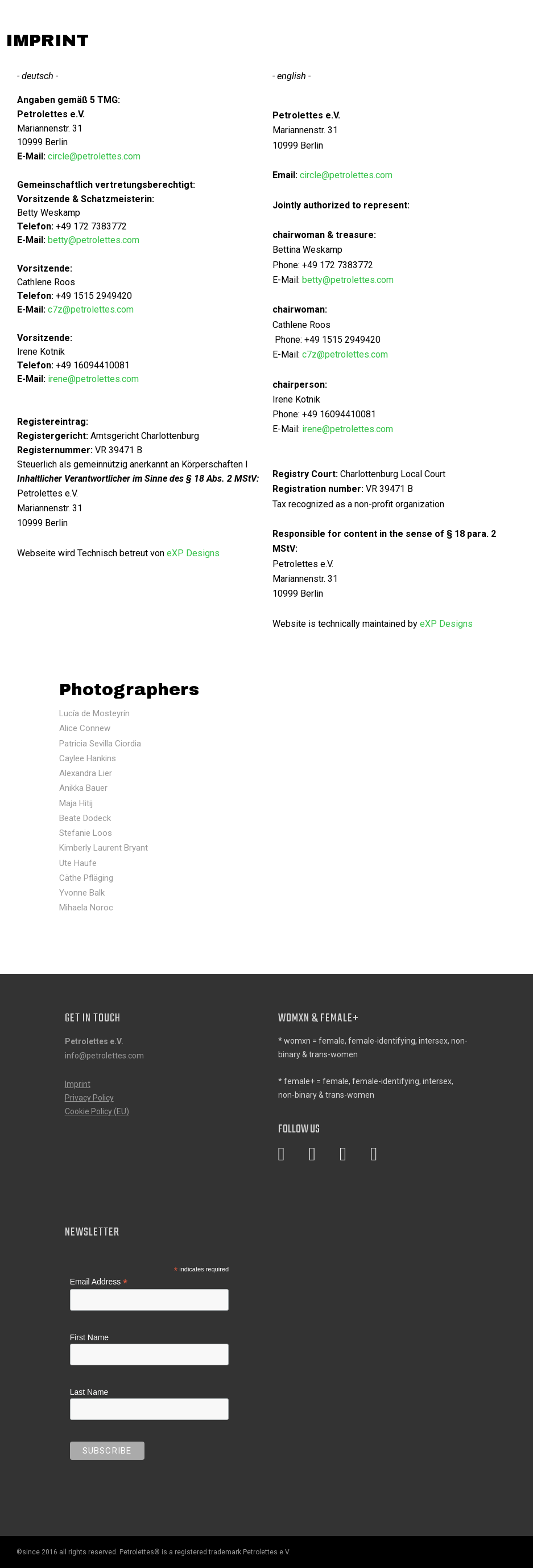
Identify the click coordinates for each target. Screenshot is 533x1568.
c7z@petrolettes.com (91, 309)
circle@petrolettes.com (94, 156)
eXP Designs (194, 553)
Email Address (99, 1281)
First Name (89, 1337)
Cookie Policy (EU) (97, 1111)
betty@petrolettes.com (93, 240)
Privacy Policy (89, 1097)
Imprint (77, 1084)
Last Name (89, 1392)
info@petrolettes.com (104, 1055)
